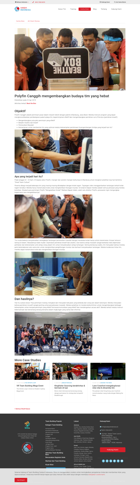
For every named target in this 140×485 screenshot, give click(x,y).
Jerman (76, 461)
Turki (78, 447)
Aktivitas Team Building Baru (54, 453)
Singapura (91, 438)
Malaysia (79, 438)
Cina (75, 438)
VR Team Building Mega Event (30, 386)
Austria (89, 453)
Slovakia (85, 459)
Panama (76, 431)
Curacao (82, 433)
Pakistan (76, 466)
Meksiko (85, 429)
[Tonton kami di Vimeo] (118, 461)
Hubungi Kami (116, 9)
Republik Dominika (84, 431)
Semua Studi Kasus (22, 409)
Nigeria (76, 468)
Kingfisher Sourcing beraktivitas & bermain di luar (70, 387)
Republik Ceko (88, 457)
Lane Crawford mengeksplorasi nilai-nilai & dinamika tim (106, 387)
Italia (75, 447)
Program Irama (50, 448)
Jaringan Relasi (50, 444)
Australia (79, 442)
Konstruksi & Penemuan (52, 430)
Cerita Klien (84, 9)
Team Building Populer (54, 421)
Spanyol (81, 461)
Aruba (91, 431)
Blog (94, 9)
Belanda (91, 447)
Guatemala (91, 429)
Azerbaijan (77, 455)
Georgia (81, 453)
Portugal (82, 455)
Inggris (87, 447)
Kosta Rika (77, 433)
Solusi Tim (62, 9)
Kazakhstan (77, 451)
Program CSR (49, 434)
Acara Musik (49, 442)
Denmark (90, 459)
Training (73, 9)
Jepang (89, 442)
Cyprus (91, 451)
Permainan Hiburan (51, 438)
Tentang (104, 9)
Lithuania (76, 457)
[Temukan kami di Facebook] (103, 461)
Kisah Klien (50, 465)
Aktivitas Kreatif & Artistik (52, 432)
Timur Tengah (82, 466)
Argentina (79, 429)
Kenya (84, 468)
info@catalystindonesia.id (110, 426)
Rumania (81, 457)
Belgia (87, 451)
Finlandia (76, 449)
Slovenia (76, 459)
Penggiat (48, 436)
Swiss (85, 453)
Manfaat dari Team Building (55, 461)
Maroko (80, 468)
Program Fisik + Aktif (51, 446)
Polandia (76, 453)
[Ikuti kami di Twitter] (114, 461)
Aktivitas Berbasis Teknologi (53, 450)
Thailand (85, 440)
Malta (80, 459)
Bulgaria (87, 449)
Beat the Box (31, 103)
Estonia (82, 447)
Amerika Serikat (86, 427)
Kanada (76, 427)
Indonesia (76, 440)
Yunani (87, 455)
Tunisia (89, 466)
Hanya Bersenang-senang (52, 440)
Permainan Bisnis (50, 428)
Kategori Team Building (54, 425)
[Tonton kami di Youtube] (121, 461)
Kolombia (87, 433)
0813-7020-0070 (40, 2)
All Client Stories (34, 21)
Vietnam (84, 442)
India (81, 440)
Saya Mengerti (21, 480)
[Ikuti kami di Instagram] (107, 461)
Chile (75, 429)
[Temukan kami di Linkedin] (110, 461)
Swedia (89, 461)
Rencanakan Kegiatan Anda (55, 457)
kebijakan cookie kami (97, 475)
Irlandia (83, 451)
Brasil (92, 427)
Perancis (81, 449)
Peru (80, 427)
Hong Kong (85, 438)
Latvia (85, 461)
